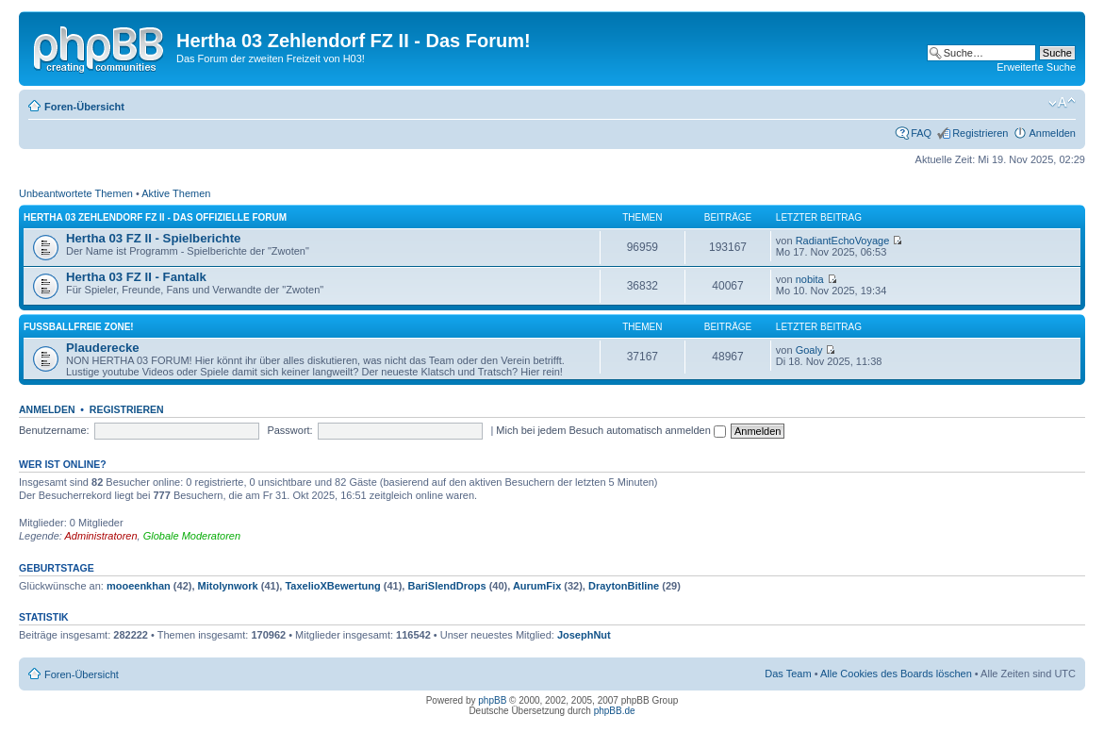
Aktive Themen (175, 193)
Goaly (809, 350)
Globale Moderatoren (191, 535)
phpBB (492, 700)
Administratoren (101, 535)
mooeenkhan (139, 585)
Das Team (788, 673)
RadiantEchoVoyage (843, 240)
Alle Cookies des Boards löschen (896, 673)
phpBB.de (614, 711)
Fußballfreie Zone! (79, 327)
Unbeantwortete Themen (76, 193)
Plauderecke (103, 348)
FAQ (921, 133)
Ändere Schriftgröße (1062, 102)
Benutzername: (54, 430)
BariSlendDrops (446, 585)
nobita (810, 279)
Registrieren (980, 133)
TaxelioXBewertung (332, 585)
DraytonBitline (623, 585)
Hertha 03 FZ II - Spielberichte (153, 238)
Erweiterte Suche (1036, 67)
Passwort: (289, 430)
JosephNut (584, 634)
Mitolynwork (228, 585)
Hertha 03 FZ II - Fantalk (136, 277)
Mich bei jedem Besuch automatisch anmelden (611, 430)
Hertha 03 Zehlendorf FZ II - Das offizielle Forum (155, 217)
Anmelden (1052, 133)
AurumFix (537, 585)
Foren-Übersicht (84, 106)
